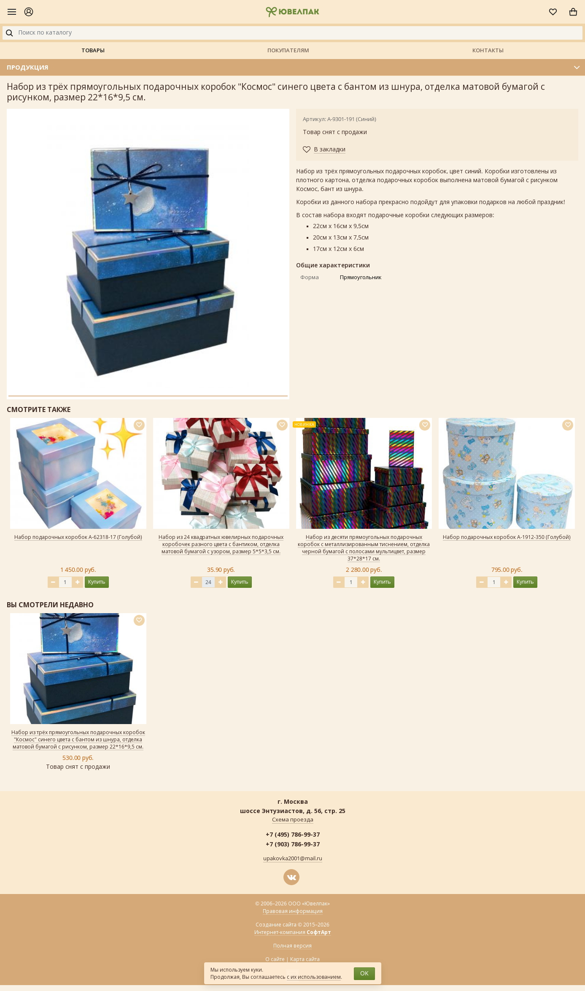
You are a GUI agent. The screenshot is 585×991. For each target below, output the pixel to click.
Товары (93, 50)
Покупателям (288, 50)
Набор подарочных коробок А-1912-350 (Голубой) (507, 537)
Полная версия (292, 946)
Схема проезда (292, 819)
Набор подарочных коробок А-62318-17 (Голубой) (78, 537)
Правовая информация (293, 911)
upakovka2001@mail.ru (292, 858)
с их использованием (314, 977)
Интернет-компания (292, 932)
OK (364, 973)
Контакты (488, 50)
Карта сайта (305, 959)
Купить (96, 582)
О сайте (275, 959)
